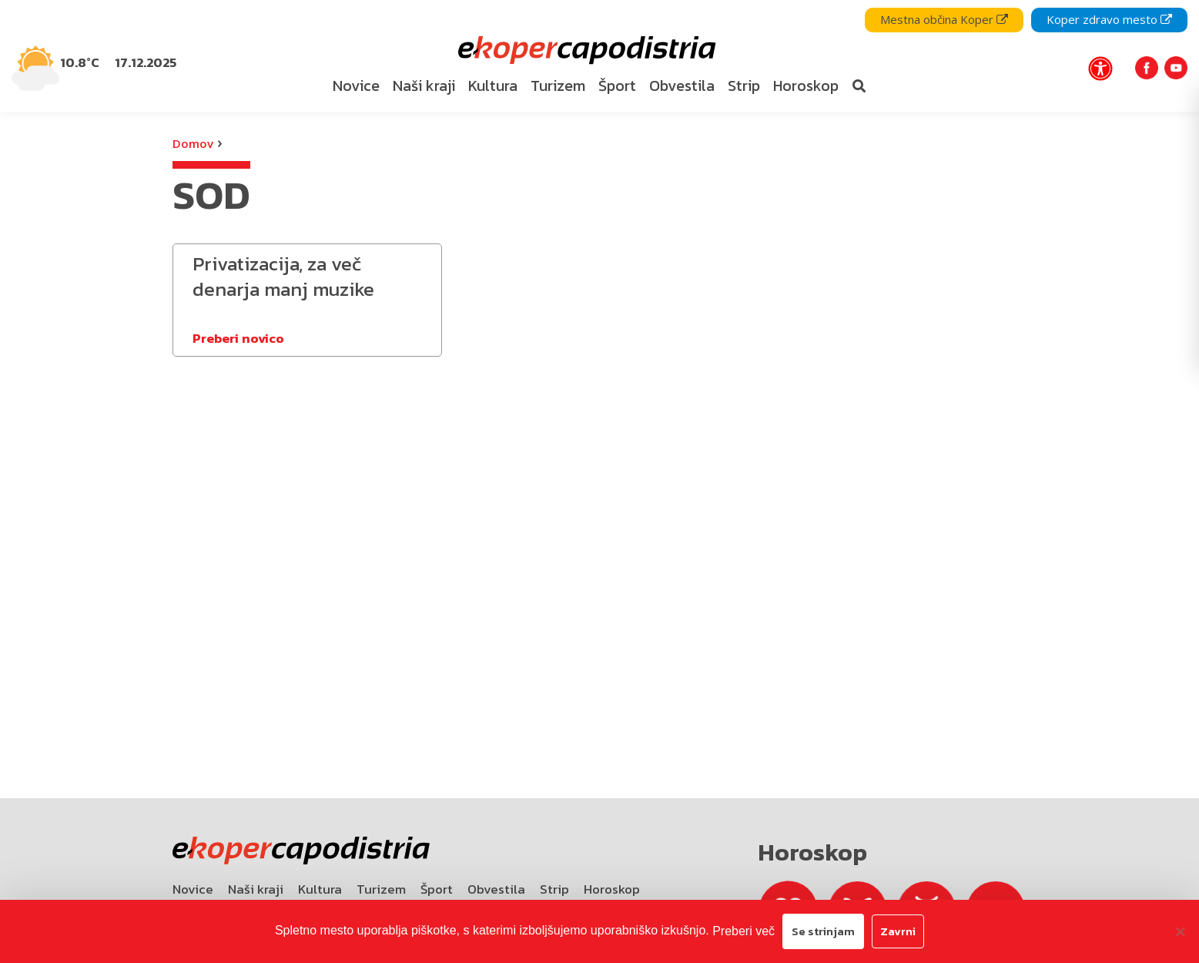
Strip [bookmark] (744, 85)
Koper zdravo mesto (1109, 19)
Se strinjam (823, 931)
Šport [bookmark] (617, 85)
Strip (554, 889)
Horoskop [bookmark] (806, 85)
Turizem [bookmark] (558, 85)
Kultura (320, 889)
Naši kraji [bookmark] (424, 85)
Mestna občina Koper (944, 19)
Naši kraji (255, 889)
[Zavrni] (1179, 931)
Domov (192, 143)
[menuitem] (356, 86)
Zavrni (898, 931)
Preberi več (743, 931)
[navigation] (599, 56)
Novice (192, 889)
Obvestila (496, 889)
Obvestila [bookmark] (682, 85)
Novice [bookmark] (356, 85)
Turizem (381, 889)
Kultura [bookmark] (492, 85)
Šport (436, 889)
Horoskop (612, 889)
